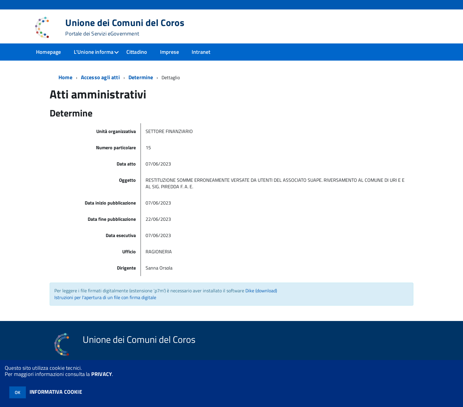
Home (65, 77)
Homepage (48, 52)
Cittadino (136, 52)
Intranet (201, 52)
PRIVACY (101, 374)
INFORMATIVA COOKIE (56, 392)
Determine (140, 77)
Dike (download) (261, 290)
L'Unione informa (94, 52)
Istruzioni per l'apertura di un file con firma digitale (105, 297)
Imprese (169, 52)
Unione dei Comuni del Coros (124, 27)
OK (17, 392)
